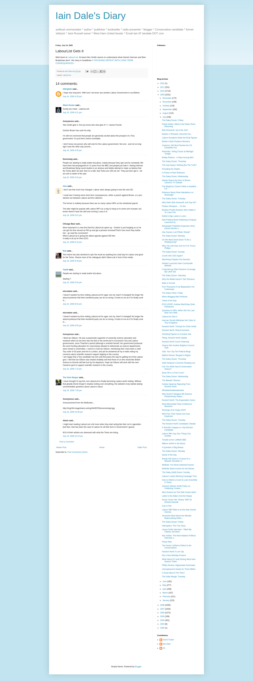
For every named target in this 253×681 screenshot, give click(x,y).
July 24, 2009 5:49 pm (72, 261)
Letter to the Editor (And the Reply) (177, 496)
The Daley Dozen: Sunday (173, 252)
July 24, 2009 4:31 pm (72, 112)
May (164, 585)
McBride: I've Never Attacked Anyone (178, 465)
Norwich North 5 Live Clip (173, 552)
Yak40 (65, 270)
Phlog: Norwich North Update (174, 338)
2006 (162, 613)
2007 (162, 609)
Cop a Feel (167, 506)
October (166, 106)
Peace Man (167, 542)
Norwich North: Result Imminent (175, 330)
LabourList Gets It (169, 316)
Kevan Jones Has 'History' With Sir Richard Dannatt (177, 501)
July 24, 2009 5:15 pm (72, 242)
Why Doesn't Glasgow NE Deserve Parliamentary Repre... (177, 395)
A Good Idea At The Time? (173, 573)
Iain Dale (166, 644)
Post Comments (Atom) (77, 452)
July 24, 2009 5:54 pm (72, 282)
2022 (162, 83)
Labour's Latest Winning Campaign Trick (179, 476)
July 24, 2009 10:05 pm (73, 412)
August (165, 113)
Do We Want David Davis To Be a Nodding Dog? (176, 241)
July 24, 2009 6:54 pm (72, 304)
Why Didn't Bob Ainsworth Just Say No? (179, 202)
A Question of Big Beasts (172, 447)
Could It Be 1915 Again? (172, 256)
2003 (162, 624)
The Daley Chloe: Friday (172, 293)
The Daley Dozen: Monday (173, 236)
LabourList (73, 57)
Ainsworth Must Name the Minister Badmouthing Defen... (177, 517)
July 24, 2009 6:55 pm (72, 325)
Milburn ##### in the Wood (173, 443)
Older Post (142, 447)
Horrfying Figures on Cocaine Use (176, 334)
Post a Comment (67, 442)
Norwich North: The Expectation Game (178, 400)
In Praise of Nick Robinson (173, 173)
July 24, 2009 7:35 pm (72, 390)
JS (164, 648)
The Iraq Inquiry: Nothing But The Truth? (179, 165)
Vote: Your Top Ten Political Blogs (176, 351)
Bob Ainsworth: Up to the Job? (175, 130)
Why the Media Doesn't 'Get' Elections (178, 279)
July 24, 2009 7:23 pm (72, 369)
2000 (162, 628)
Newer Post (61, 447)
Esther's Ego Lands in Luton (174, 216)
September (167, 109)
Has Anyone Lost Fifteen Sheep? (176, 232)
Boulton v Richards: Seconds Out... (177, 134)
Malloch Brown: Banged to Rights (176, 355)
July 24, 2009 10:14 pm (73, 436)
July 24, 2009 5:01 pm (72, 215)
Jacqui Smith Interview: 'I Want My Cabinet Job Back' (177, 530)
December (167, 98)
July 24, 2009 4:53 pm (72, 177)
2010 (162, 91)
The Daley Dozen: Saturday (174, 275)
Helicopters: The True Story (174, 526)
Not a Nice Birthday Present (174, 555)
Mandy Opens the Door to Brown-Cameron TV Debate (176, 181)
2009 (162, 95)
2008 (162, 605)
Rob (64, 251)
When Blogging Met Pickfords (174, 297)
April (164, 589)
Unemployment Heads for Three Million (179, 569)
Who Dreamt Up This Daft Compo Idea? (179, 492)
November (167, 102)
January (166, 600)
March (165, 593)
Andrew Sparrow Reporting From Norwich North (176, 385)
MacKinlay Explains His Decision (176, 259)
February (166, 596)
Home (102, 447)
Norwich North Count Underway (175, 342)
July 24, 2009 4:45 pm (72, 150)
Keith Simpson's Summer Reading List (178, 363)
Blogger (138, 666)
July (164, 117)
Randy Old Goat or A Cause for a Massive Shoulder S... (176, 460)
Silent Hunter (69, 105)
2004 (162, 620)
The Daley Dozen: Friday (172, 120)
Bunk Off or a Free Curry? (173, 373)
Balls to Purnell (168, 283)
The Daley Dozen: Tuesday (173, 198)
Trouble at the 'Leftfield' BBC (174, 440)
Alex (65, 186)
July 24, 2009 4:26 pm (72, 96)
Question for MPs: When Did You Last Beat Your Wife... (178, 311)
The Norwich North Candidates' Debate (179, 424)
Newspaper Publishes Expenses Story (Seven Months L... (178, 227)
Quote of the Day (169, 455)
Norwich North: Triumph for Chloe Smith (179, 326)
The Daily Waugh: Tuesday (173, 576)
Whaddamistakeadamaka (173, 390)
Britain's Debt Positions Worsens (176, 141)
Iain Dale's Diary (91, 15)
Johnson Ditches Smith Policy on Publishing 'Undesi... (176, 487)
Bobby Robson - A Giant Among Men (177, 157)
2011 (162, 87)
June (164, 581)
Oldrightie (67, 89)
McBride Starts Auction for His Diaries (178, 468)
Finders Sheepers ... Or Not (174, 206)
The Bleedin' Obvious (171, 380)
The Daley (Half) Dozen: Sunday (176, 472)
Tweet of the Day (169, 300)
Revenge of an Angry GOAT (174, 410)
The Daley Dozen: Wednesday (175, 176)
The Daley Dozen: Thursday (174, 161)
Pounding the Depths (171, 169)
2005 (162, 616)
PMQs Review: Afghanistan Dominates (178, 565)
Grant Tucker (168, 640)
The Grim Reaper (70, 377)
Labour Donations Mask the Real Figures (179, 138)
